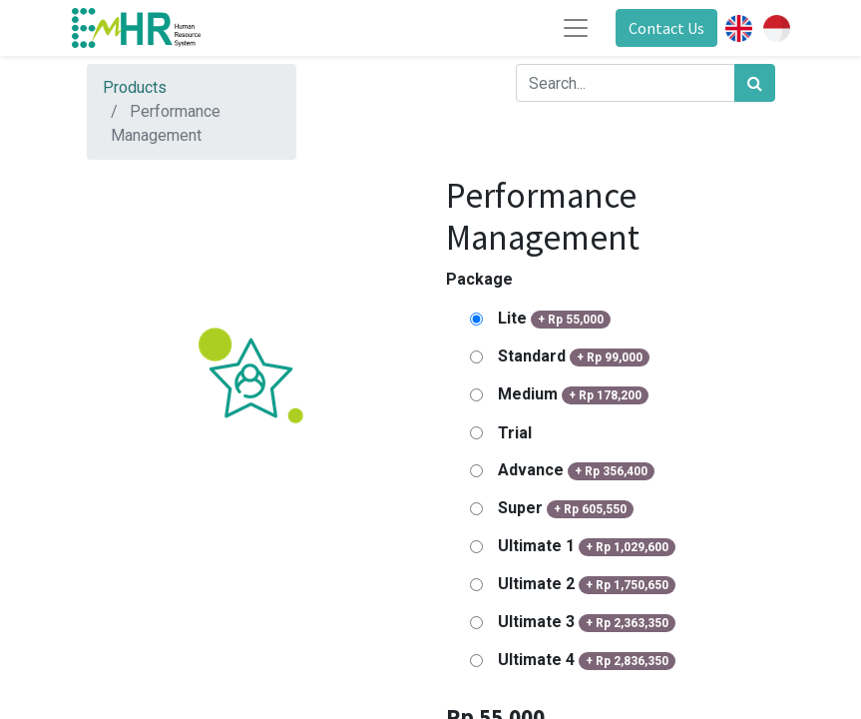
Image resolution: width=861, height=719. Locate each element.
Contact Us (666, 28)
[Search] (754, 83)
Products (135, 87)
